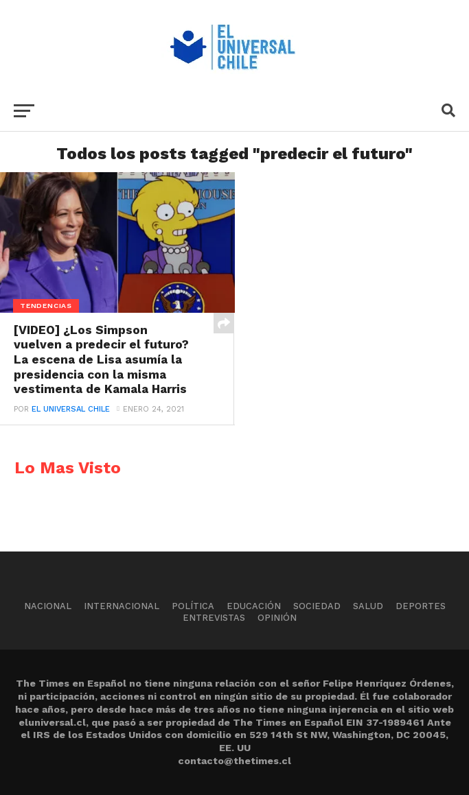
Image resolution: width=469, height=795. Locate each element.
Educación (254, 606)
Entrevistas (214, 618)
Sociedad (317, 606)
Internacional (121, 606)
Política (193, 606)
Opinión (277, 618)
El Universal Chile (71, 409)
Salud (368, 606)
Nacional (47, 606)
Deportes (421, 606)
